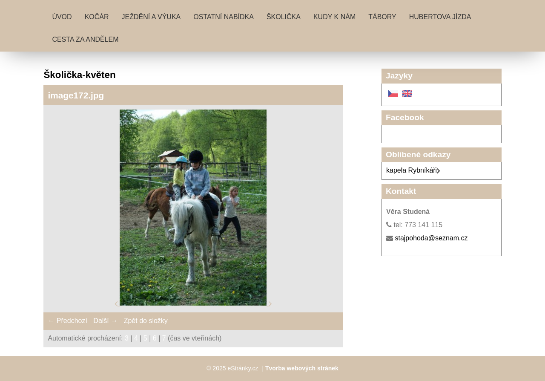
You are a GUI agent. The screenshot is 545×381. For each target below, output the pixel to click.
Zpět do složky (146, 320)
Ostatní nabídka (223, 16)
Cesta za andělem (85, 39)
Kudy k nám (334, 16)
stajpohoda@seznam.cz (431, 238)
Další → (105, 320)
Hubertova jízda (440, 16)
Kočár (97, 16)
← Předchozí (67, 320)
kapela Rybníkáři (413, 170)
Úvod (62, 16)
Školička (284, 16)
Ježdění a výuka (151, 16)
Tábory (382, 16)
